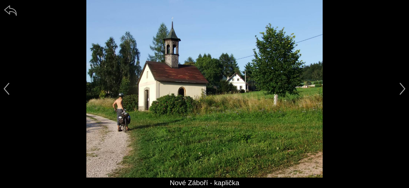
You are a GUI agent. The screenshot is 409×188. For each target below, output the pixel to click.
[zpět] (10, 10)
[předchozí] (6, 89)
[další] (402, 89)
